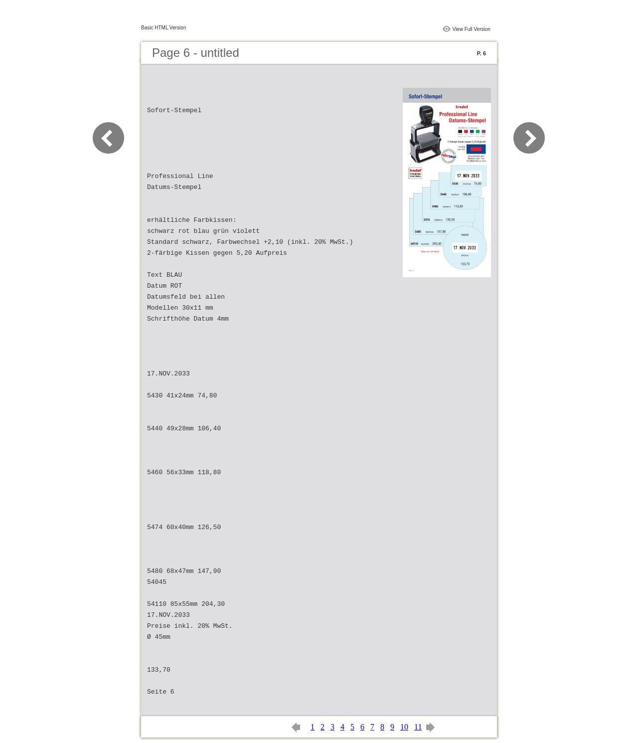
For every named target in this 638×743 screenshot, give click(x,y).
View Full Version (471, 29)
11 (418, 727)
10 (404, 727)
